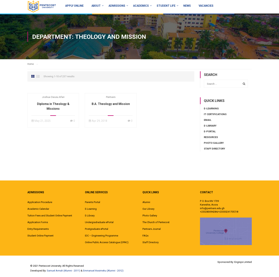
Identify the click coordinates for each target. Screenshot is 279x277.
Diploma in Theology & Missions (53, 106)
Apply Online (74, 5)
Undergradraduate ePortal (99, 222)
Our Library (148, 208)
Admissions (117, 5)
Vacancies (206, 5)
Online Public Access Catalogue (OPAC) (106, 242)
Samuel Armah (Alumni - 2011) (63, 270)
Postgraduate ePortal (96, 228)
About (96, 5)
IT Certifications (215, 114)
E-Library (210, 125)
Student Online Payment (40, 235)
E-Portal (210, 131)
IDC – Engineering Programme (101, 235)
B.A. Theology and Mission (111, 104)
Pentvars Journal (151, 228)
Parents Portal (92, 202)
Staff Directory (214, 148)
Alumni (146, 202)
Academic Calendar (38, 208)
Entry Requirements (38, 228)
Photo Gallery (214, 142)
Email (207, 120)
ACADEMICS (141, 5)
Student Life (166, 5)
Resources (211, 137)
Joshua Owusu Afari (53, 97)
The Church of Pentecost (156, 222)
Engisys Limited (243, 262)
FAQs (145, 235)
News (187, 5)
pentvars (110, 97)
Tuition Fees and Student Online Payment (49, 215)
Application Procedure (39, 202)
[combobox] (226, 84)
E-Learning (211, 108)
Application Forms (37, 222)
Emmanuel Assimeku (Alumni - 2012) (103, 270)
